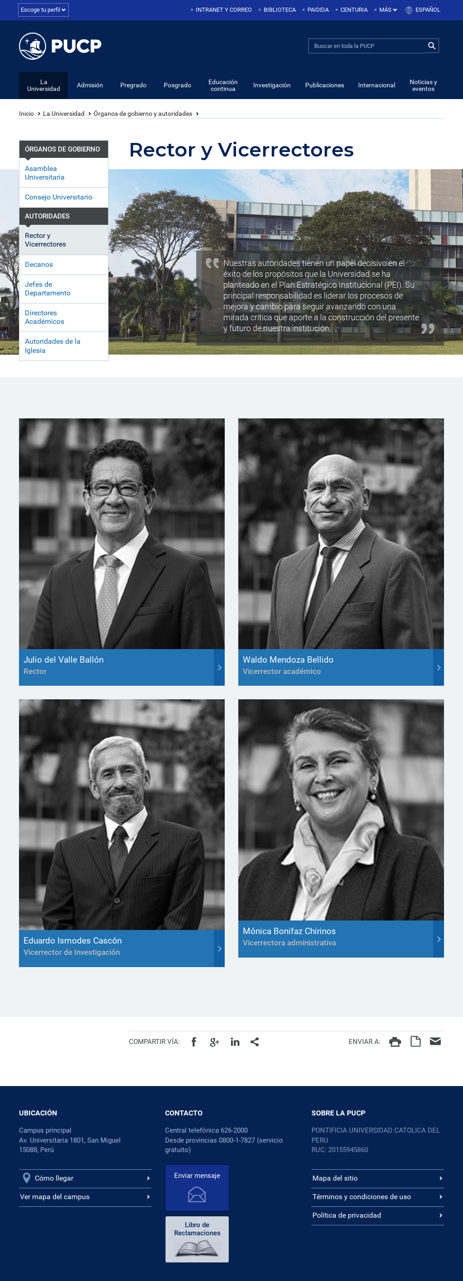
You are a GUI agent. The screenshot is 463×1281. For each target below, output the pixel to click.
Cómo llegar (54, 1178)
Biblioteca (280, 9)
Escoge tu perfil (43, 9)
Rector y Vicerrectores (45, 240)
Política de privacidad (346, 1215)
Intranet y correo (224, 9)
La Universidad (43, 86)
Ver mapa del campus (55, 1197)
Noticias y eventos (423, 86)
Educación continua (223, 86)
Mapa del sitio (335, 1178)
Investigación (272, 85)
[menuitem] (222, 10)
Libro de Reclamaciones (263, 1178)
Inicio (26, 114)
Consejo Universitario (58, 197)
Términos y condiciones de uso (361, 1197)
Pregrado (133, 85)
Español (428, 9)
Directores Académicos (44, 317)
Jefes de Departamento (48, 289)
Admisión (90, 85)
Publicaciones (324, 85)
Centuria (354, 9)
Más (388, 9)
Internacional (376, 85)
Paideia (318, 9)
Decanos (39, 265)
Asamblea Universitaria (45, 173)
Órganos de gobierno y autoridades (143, 114)
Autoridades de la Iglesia (52, 346)
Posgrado (177, 85)
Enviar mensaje (196, 1176)
